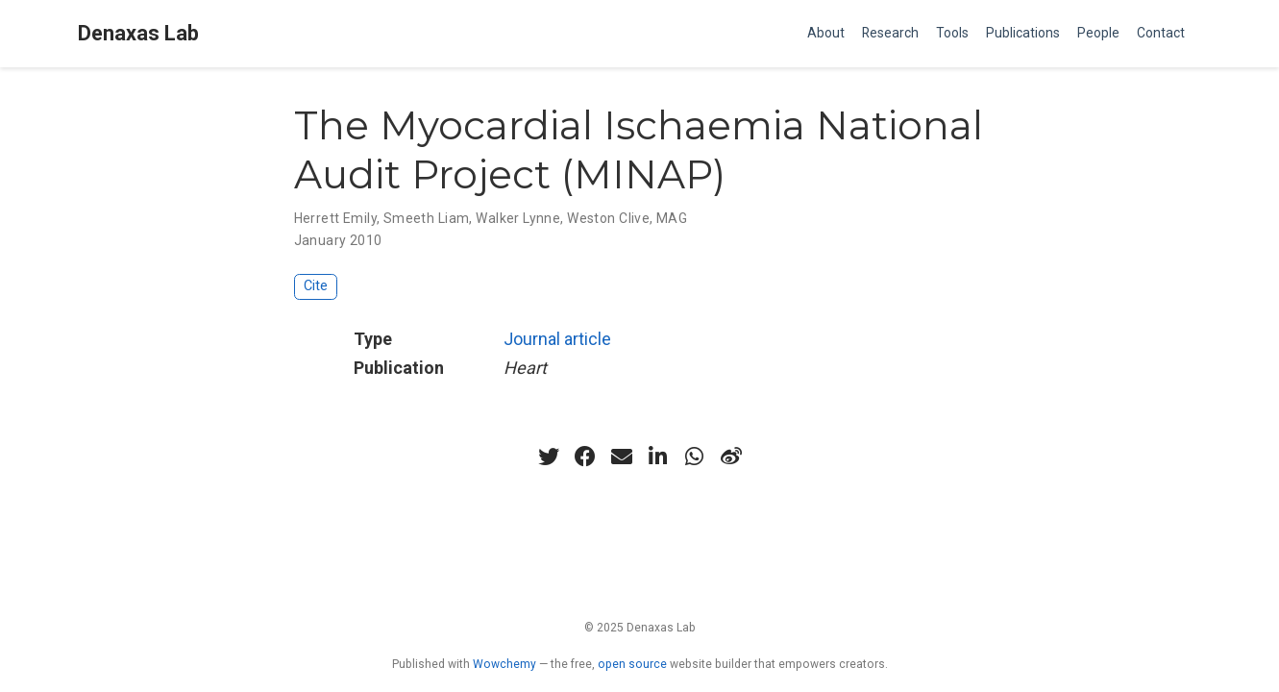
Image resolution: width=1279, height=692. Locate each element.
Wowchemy (504, 664)
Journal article (557, 339)
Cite (316, 286)
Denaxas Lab (138, 33)
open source (632, 664)
